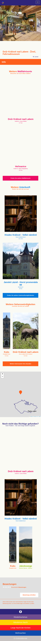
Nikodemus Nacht (20, 622)
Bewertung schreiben (29, 595)
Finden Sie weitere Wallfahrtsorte (20, 178)
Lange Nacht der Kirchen (20, 628)
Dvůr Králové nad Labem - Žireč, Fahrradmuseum (19, 53)
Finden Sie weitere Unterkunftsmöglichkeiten (20, 295)
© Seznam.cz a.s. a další (37, 416)
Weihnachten (20, 633)
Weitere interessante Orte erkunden (20, 364)
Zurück (35, 56)
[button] (20, 392)
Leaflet (31, 416)
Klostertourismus (20, 617)
